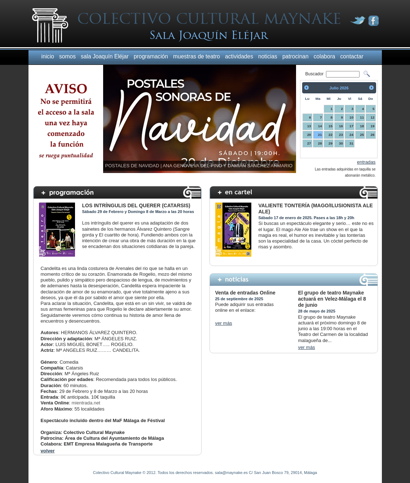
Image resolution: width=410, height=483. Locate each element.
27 (309, 143)
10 (351, 117)
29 (330, 143)
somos (67, 56)
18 (362, 126)
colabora (324, 56)
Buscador (315, 73)
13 (309, 126)
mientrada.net (85, 403)
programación (151, 56)
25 (362, 135)
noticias (267, 56)
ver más (223, 323)
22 (330, 135)
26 (373, 135)
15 (330, 126)
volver (48, 450)
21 (320, 135)
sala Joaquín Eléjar (105, 56)
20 (309, 135)
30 (341, 143)
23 (341, 135)
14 (320, 126)
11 (362, 117)
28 (320, 143)
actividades (239, 56)
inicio (47, 56)
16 (341, 126)
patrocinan (295, 56)
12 (373, 117)
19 (373, 126)
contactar (351, 56)
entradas (366, 162)
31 (351, 143)
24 (351, 135)
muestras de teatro (196, 56)
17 (351, 126)
